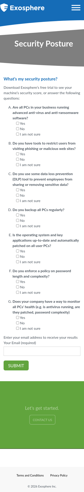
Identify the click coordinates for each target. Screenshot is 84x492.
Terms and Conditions (30, 475)
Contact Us (42, 420)
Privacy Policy (58, 475)
